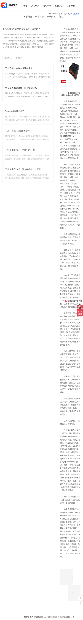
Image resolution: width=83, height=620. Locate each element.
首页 (25, 6)
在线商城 (51, 16)
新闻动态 (59, 6)
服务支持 (47, 6)
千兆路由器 (72, 93)
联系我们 (39, 16)
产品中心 (35, 6)
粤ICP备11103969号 (67, 617)
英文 (61, 16)
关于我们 (27, 16)
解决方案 (70, 6)
